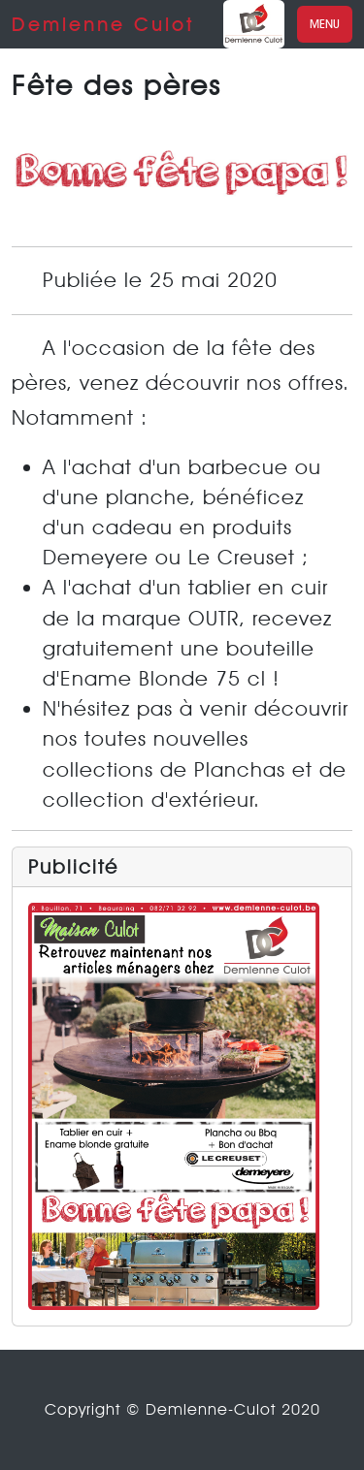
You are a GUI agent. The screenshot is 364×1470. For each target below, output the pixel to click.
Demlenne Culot (103, 24)
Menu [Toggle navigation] (325, 23)
